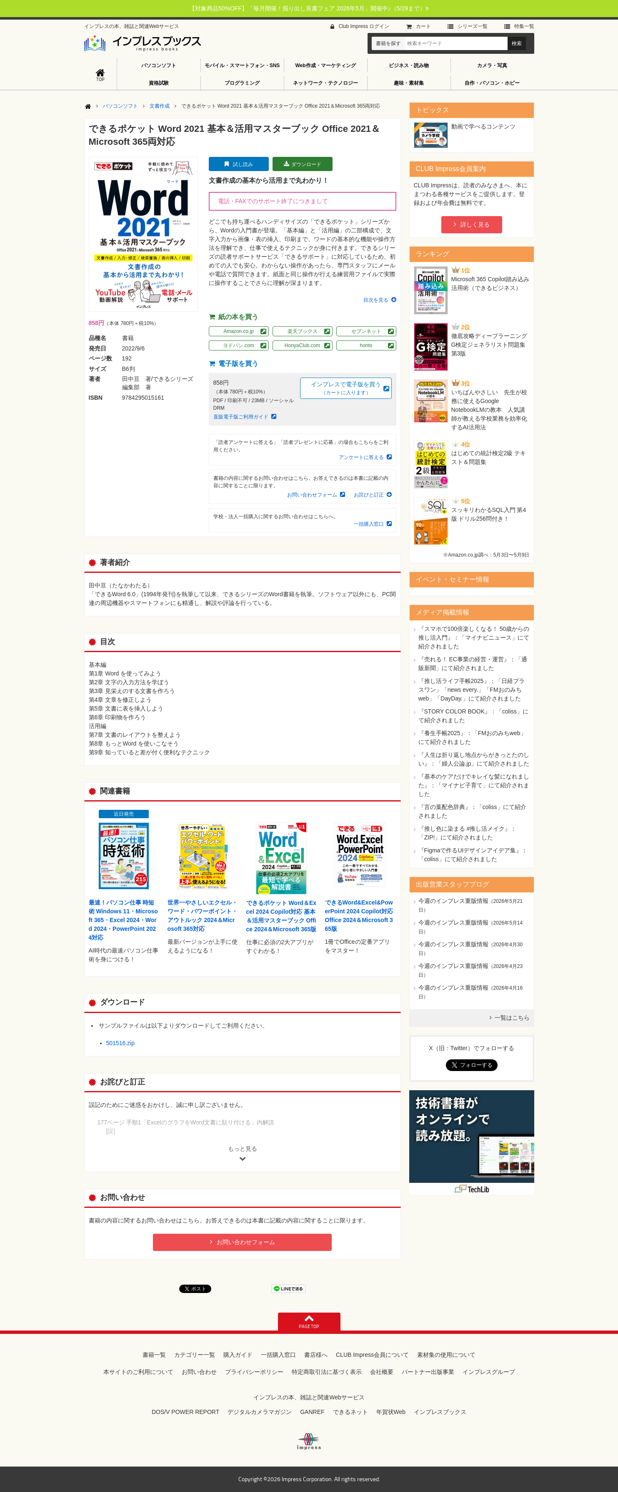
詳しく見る (475, 224)
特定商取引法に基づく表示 (327, 1372)
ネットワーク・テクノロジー (325, 83)
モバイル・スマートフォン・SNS (242, 65)
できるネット (350, 1412)
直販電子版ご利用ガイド (240, 417)
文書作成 (160, 106)
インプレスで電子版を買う (346, 388)
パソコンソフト (158, 65)
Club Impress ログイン (363, 26)
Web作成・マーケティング (325, 65)
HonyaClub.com (302, 345)
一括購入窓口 (369, 524)
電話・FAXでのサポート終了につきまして (273, 201)
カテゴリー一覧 (194, 1354)
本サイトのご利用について (138, 1372)
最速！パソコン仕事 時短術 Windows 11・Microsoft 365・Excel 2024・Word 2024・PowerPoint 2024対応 (123, 920)
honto (366, 345)
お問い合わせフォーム (312, 495)
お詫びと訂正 (369, 495)
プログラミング (242, 83)
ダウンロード (306, 164)
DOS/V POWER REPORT (185, 1412)
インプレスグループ (489, 1372)
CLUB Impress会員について (372, 1354)
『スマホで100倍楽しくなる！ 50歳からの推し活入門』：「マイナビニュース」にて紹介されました (474, 637)
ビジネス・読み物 (409, 65)
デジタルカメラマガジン (260, 1412)
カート (423, 26)
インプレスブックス (440, 1412)
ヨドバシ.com (238, 345)
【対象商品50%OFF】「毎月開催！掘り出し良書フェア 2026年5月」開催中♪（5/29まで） (309, 8)
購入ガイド (238, 1354)
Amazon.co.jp (238, 331)
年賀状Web (391, 1412)
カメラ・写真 (492, 65)
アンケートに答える (361, 457)
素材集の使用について (446, 1354)
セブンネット (366, 331)
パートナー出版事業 (428, 1372)
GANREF (312, 1412)
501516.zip (120, 1043)
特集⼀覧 (524, 26)
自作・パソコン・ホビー (492, 83)
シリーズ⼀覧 (473, 26)
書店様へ (316, 1354)
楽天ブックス (303, 331)
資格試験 (159, 83)
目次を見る (375, 300)
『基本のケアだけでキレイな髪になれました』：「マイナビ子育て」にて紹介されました (473, 785)
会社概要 (381, 1372)
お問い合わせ (199, 1372)
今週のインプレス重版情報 (453, 900)
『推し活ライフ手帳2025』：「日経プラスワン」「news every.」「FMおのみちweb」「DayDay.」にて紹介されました (471, 690)
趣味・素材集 (409, 83)
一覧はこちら (512, 1017)
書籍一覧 (154, 1354)
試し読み (243, 164)
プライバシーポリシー (254, 1372)
